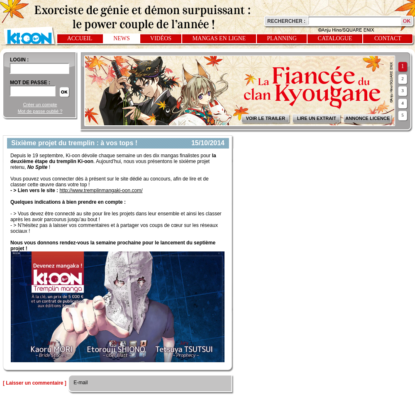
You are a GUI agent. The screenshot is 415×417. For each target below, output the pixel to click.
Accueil (80, 38)
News (121, 38)
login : (19, 60)
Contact (387, 38)
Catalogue (335, 38)
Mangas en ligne (219, 38)
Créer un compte (40, 104)
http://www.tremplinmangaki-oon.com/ (100, 190)
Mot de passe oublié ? (40, 111)
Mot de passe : (30, 82)
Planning (282, 38)
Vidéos (160, 38)
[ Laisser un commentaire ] (34, 383)
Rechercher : (286, 21)
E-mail (80, 382)
